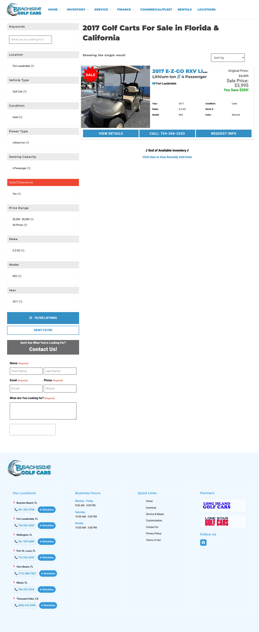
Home (149, 501)
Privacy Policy (154, 533)
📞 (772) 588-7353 (25, 573)
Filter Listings (43, 318)
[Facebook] (203, 542)
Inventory (151, 507)
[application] (59, 9)
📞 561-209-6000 (24, 541)
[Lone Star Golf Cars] (223, 521)
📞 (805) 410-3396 (25, 605)
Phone (53, 380)
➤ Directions (47, 509)
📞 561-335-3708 (24, 509)
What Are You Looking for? (32, 398)
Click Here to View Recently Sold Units (167, 157)
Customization (154, 520)
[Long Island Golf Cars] (223, 505)
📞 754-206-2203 (24, 525)
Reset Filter (43, 330)
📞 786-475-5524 (24, 589)
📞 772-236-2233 (24, 557)
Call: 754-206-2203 (167, 133)
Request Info (223, 133)
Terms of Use (153, 540)
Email (19, 380)
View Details (111, 133)
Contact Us (152, 527)
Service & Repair (155, 514)
